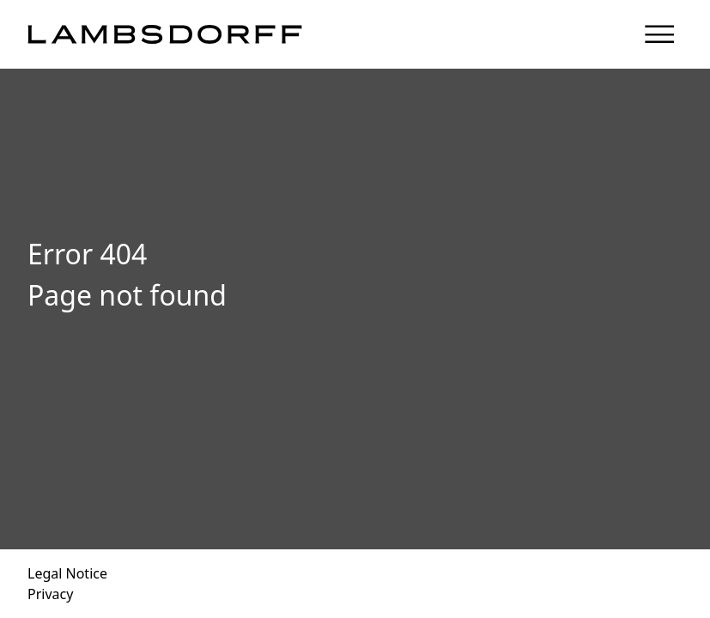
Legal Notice (67, 573)
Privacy (50, 594)
